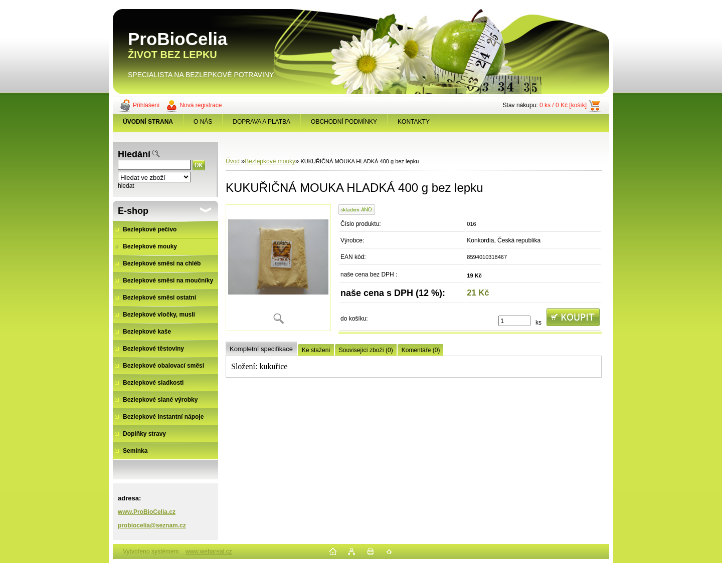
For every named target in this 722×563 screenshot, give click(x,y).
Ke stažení (316, 350)
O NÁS (203, 121)
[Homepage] (148, 121)
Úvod (233, 161)
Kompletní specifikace (261, 349)
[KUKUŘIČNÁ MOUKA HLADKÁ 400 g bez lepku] (278, 268)
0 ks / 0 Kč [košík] (563, 105)
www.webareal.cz (209, 551)
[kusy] (514, 321)
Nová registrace (200, 105)
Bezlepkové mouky (270, 161)
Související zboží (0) (366, 350)
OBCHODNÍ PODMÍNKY (344, 121)
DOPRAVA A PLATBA (261, 121)
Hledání (134, 154)
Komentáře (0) (421, 350)
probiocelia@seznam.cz (152, 525)
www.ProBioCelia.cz (146, 511)
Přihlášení (146, 105)
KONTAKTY (414, 121)
